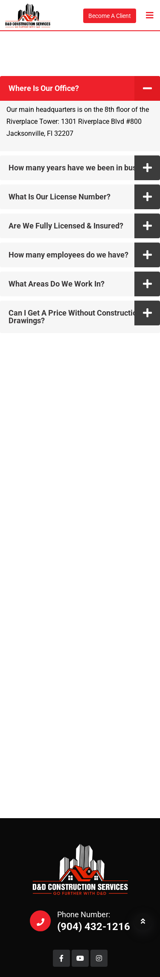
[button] (80, 88)
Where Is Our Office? (44, 88)
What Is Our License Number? (60, 196)
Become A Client (109, 15)
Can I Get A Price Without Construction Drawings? (75, 316)
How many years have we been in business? (84, 167)
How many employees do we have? (68, 254)
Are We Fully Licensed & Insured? (66, 225)
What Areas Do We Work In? (57, 283)
